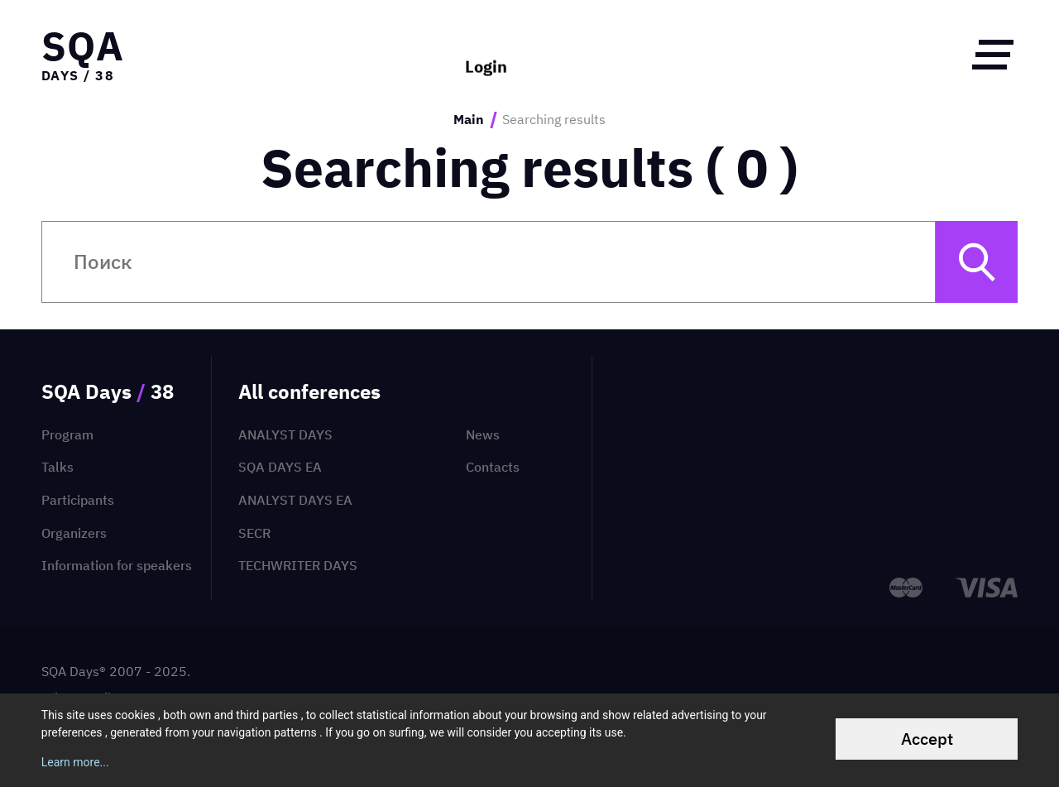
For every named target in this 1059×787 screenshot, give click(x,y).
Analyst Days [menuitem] (285, 434)
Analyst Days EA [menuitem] (295, 500)
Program (67, 434)
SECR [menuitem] (254, 533)
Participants (77, 500)
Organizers (74, 533)
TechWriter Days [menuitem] (297, 565)
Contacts (493, 466)
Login (486, 54)
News (483, 434)
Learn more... (75, 762)
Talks (57, 466)
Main (468, 119)
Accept (927, 738)
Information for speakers (116, 565)
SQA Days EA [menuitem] (280, 466)
